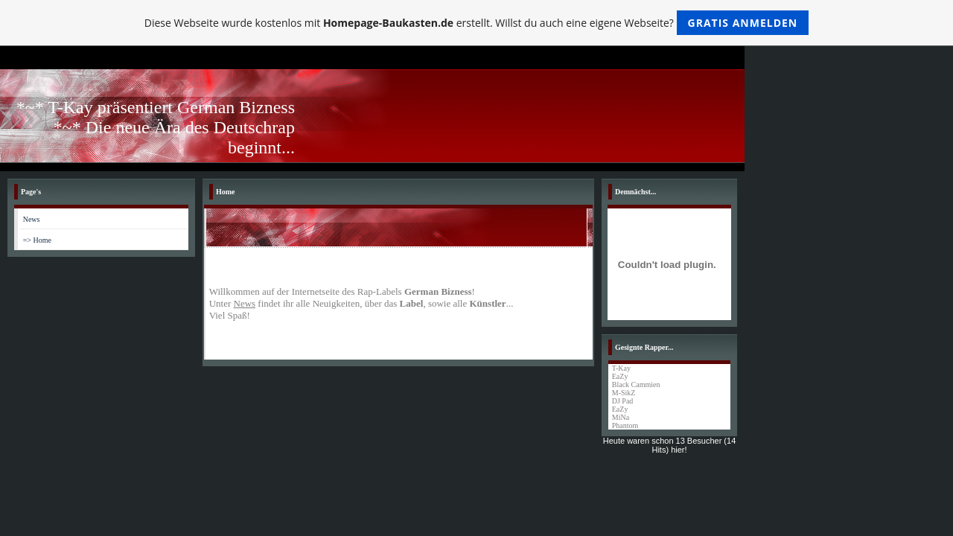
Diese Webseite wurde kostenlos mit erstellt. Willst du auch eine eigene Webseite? (476, 22)
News (31, 219)
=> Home (37, 240)
